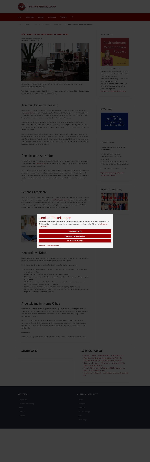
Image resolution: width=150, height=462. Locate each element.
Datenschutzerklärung (53, 245)
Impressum (42, 245)
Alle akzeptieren (75, 231)
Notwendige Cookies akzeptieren (75, 236)
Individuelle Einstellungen (75, 240)
